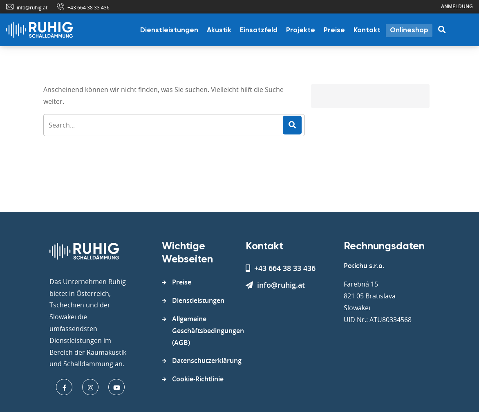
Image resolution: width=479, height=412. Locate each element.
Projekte (300, 30)
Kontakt (367, 30)
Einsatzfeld (259, 30)
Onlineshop (409, 30)
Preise (334, 30)
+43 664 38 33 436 (88, 7)
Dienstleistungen (169, 30)
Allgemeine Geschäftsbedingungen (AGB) (208, 330)
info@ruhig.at (32, 7)
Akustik (219, 30)
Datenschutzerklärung (207, 360)
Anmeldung (457, 6)
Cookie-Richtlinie (198, 378)
